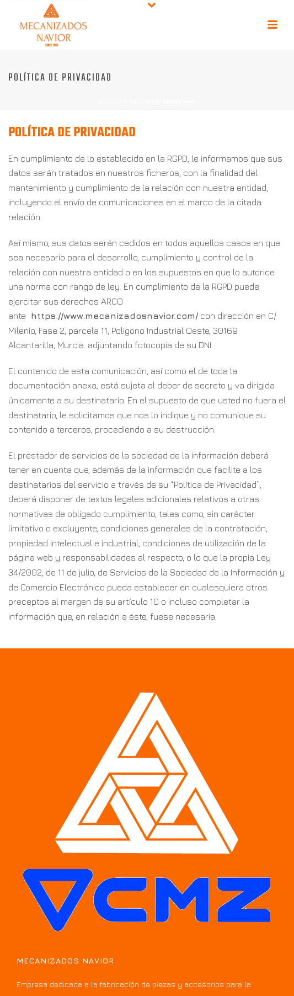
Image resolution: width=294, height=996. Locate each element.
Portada (111, 102)
